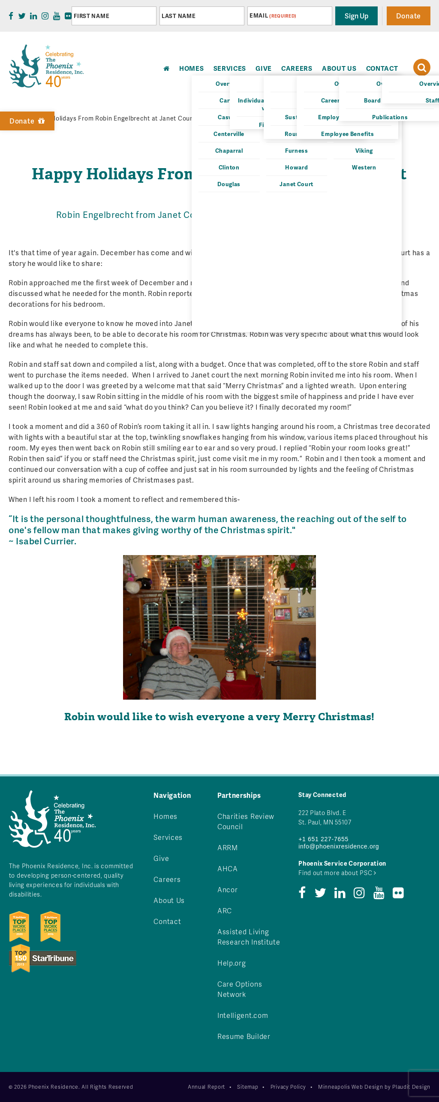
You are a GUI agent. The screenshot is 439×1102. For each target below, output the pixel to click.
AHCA (227, 868)
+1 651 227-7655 (323, 839)
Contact (382, 68)
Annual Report (206, 1086)
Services (230, 68)
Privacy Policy (288, 1086)
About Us (339, 68)
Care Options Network (239, 989)
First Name (91, 16)
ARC (224, 910)
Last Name (178, 16)
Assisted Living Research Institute (248, 937)
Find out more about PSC (337, 873)
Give (264, 68)
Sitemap (247, 1086)
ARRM (227, 847)
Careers (297, 68)
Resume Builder (244, 1036)
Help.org (231, 963)
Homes (165, 816)
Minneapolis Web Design (350, 1086)
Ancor (227, 889)
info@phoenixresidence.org (338, 846)
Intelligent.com (242, 1015)
